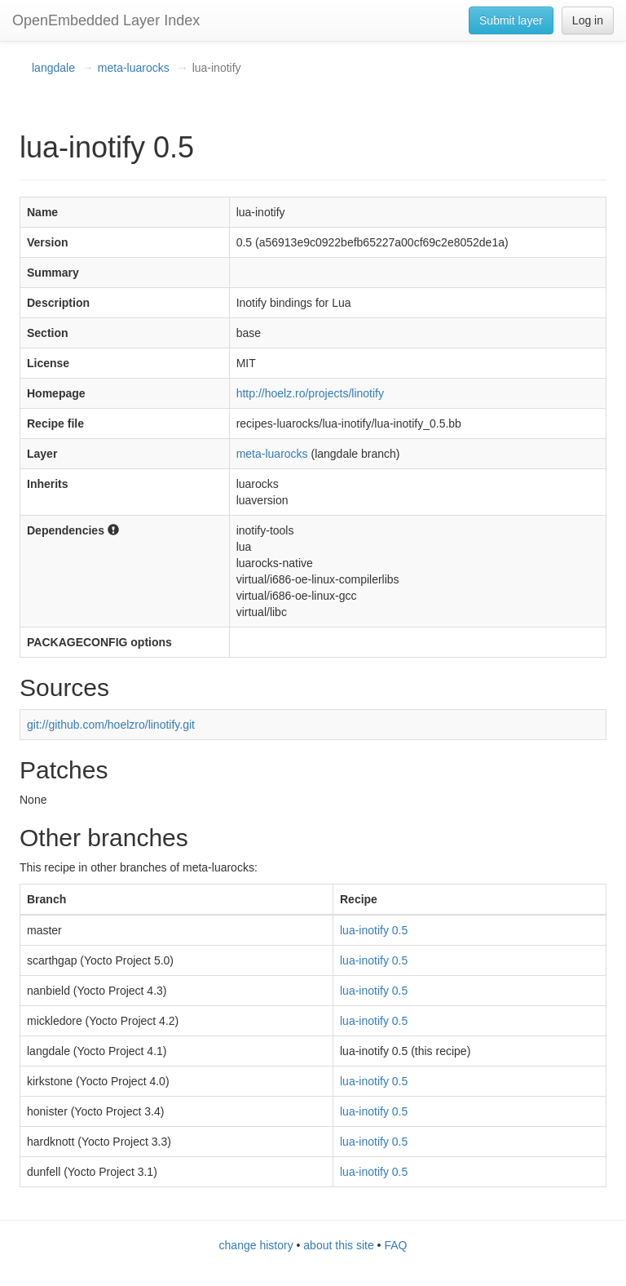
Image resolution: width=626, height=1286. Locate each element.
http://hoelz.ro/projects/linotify (310, 393)
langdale (53, 67)
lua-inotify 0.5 (374, 930)
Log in (587, 20)
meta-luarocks (134, 67)
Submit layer (511, 20)
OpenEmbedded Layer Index (106, 20)
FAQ (395, 1245)
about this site (338, 1245)
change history (256, 1245)
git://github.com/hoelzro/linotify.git (111, 724)
